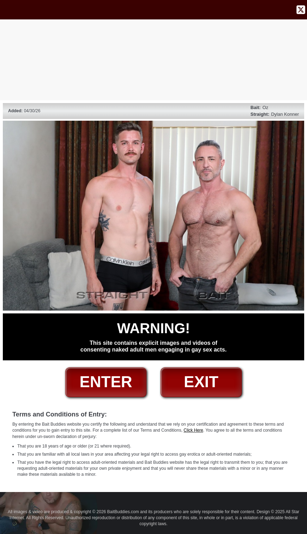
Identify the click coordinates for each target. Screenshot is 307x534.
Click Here (193, 430)
